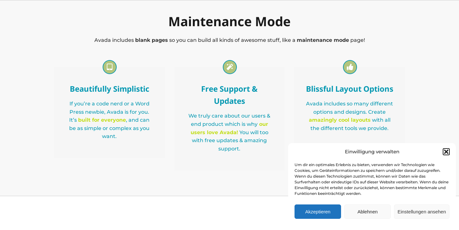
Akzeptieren (317, 211)
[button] (446, 152)
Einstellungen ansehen (421, 211)
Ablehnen (367, 211)
